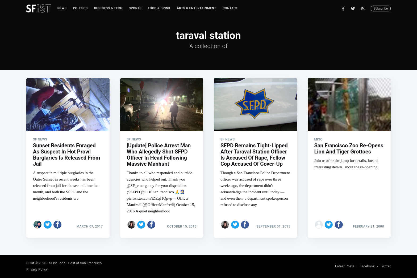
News (62, 8)
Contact (230, 8)
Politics (80, 8)
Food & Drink (159, 8)
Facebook (367, 266)
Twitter (385, 266)
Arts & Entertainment (196, 8)
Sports (135, 8)
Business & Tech (108, 8)
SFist (30, 263)
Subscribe (381, 8)
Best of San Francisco (85, 263)
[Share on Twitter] (47, 224)
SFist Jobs (57, 263)
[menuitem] (62, 8)
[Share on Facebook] (57, 224)
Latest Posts (345, 266)
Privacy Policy (37, 269)
